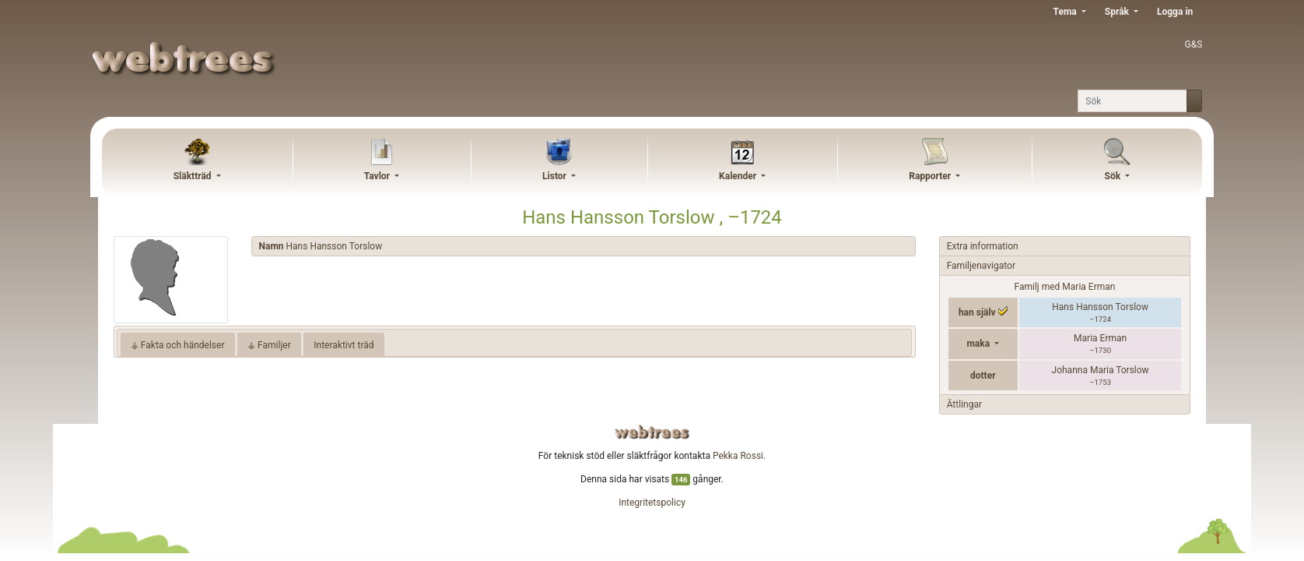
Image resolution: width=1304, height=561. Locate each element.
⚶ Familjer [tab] (269, 345)
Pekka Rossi (738, 455)
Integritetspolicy (652, 502)
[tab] (583, 246)
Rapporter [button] (931, 176)
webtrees (652, 432)
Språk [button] (1118, 11)
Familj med (1065, 286)
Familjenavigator (981, 265)
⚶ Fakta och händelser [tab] (178, 345)
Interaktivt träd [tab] (343, 345)
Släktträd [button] (194, 176)
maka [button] (979, 343)
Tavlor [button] (378, 176)
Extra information (982, 246)
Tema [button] (1066, 11)
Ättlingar (964, 404)
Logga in (1175, 11)
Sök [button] (1114, 176)
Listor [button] (555, 176)
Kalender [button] (739, 176)
